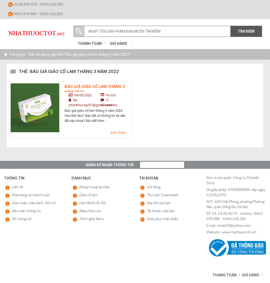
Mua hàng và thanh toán (31, 195)
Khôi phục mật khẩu (162, 219)
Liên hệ (17, 187)
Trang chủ (17, 54)
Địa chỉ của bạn (159, 203)
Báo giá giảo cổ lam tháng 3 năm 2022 (95, 88)
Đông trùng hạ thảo (94, 187)
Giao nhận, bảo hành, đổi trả (34, 203)
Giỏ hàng (118, 43)
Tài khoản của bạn (161, 211)
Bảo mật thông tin (26, 211)
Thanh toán (90, 43)
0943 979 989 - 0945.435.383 (35, 14)
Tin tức (111, 95)
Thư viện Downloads (163, 195)
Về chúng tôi (21, 219)
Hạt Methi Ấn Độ (92, 203)
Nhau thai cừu (90, 211)
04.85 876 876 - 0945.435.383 (35, 4)
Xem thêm (118, 133)
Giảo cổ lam (88, 195)
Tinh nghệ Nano (91, 219)
